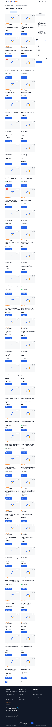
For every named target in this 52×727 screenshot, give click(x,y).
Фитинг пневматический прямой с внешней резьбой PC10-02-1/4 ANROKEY (12, 354)
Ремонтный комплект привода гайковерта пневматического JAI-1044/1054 (12, 648)
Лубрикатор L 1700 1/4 (9, 603)
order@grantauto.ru (12, 710)
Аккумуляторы (9, 697)
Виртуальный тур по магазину (39, 697)
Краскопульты (40, 21)
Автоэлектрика (9, 700)
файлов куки (26, 724)
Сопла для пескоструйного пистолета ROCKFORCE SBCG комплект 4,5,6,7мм (27, 648)
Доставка (21, 692)
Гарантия (21, 697)
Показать (39, 61)
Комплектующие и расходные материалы (41, 18)
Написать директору (24, 700)
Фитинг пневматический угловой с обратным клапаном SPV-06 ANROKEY (28, 537)
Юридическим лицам (37, 694)
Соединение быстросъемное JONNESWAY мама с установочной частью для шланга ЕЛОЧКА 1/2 (28, 265)
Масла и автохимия (10, 694)
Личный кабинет (23, 691)
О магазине (35, 691)
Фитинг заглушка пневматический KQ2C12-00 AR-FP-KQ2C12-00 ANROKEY (12, 445)
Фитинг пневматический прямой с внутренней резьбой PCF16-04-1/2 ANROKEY (12, 582)
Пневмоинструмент (41, 15)
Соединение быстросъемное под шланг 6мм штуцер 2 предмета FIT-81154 (28, 157)
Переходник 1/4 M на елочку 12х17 (27, 112)
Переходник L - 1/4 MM (9, 221)
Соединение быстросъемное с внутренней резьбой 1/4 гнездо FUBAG (27, 27)
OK (32, 723)
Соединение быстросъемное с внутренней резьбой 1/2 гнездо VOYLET (27, 134)
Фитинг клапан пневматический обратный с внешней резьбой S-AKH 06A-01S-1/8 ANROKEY (27, 400)
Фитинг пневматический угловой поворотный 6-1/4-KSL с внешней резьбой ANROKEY (12, 514)
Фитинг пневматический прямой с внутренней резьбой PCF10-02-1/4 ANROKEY (12, 377)
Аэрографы (40, 16)
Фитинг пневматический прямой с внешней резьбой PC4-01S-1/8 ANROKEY (28, 354)
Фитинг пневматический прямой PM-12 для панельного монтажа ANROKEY (27, 582)
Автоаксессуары (9, 699)
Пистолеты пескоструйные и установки (41, 35)
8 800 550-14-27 (12, 707)
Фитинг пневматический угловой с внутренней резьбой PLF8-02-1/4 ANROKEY (28, 491)
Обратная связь (22, 699)
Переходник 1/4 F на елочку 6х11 (11, 112)
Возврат (21, 696)
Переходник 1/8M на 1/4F (26, 92)
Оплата (21, 694)
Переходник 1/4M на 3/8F (10, 92)
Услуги (34, 696)
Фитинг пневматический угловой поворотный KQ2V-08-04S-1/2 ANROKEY (28, 468)
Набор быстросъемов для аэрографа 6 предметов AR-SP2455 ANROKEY (28, 331)
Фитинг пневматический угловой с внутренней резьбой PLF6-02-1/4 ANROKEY (12, 491)
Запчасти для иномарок (11, 691)
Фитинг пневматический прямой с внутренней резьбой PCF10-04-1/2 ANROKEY (28, 377)
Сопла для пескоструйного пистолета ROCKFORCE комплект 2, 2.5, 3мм (12, 671)
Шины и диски (9, 696)
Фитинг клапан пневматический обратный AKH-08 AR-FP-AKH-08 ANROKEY (27, 423)
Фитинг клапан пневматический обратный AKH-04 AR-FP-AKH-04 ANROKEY (12, 423)
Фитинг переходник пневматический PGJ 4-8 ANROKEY (10, 468)
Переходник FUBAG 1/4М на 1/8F (27, 221)
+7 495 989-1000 (12, 708)
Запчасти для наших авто (11, 692)
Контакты (35, 692)
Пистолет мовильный (42, 33)
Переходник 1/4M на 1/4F (26, 200)
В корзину (8, 34)
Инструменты (9, 702)
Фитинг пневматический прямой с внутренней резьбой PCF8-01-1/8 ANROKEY (12, 400)
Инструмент (39, 13)
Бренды (8, 704)
